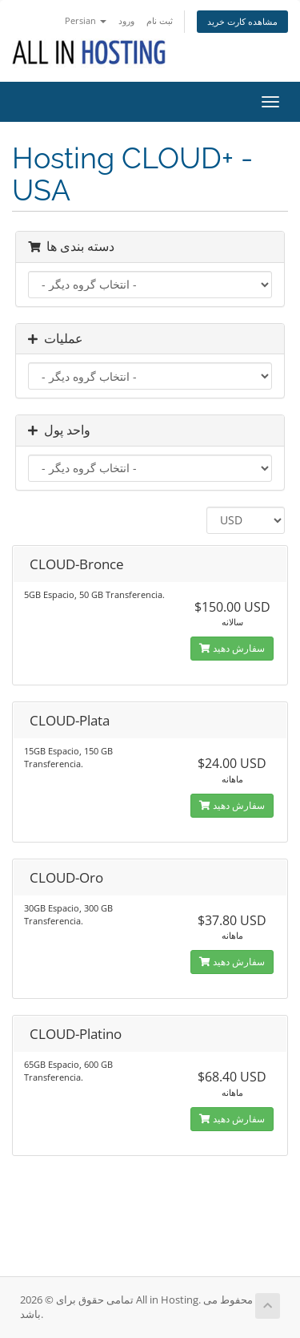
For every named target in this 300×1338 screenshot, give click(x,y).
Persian (85, 20)
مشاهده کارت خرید (242, 21)
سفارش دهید (232, 648)
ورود (126, 20)
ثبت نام (159, 20)
